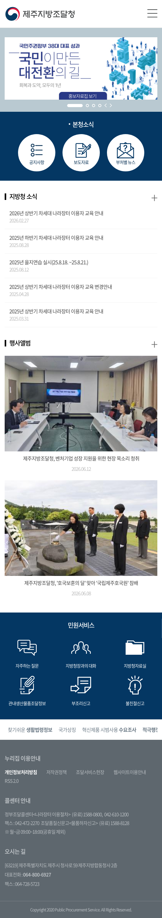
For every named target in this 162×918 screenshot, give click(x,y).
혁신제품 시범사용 (109, 729)
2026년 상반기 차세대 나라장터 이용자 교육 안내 (56, 213)
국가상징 (67, 729)
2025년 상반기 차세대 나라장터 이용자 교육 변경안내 (60, 286)
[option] (30, 730)
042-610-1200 (116, 814)
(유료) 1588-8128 (114, 823)
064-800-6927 (37, 874)
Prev (105, 105)
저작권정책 (56, 772)
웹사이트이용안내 (129, 772)
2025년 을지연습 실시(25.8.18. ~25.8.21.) (48, 262)
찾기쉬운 (30, 729)
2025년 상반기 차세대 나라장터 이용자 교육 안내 (56, 311)
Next (111, 105)
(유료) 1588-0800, (87, 814)
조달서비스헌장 (90, 772)
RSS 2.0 (11, 780)
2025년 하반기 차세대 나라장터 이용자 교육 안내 (56, 237)
